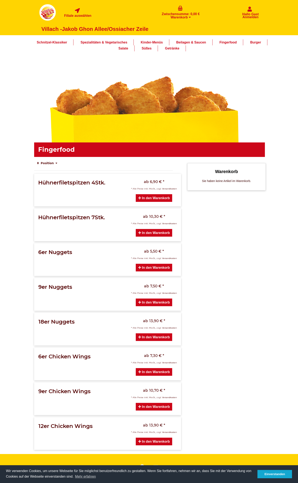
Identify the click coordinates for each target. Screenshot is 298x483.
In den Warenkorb (154, 198)
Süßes (146, 48)
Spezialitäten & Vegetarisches (104, 42)
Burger (255, 42)
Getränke (172, 48)
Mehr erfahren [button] (85, 476)
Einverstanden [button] (274, 474)
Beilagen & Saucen (191, 42)
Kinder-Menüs (152, 42)
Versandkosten (169, 188)
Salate (123, 48)
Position (47, 163)
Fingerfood (228, 42)
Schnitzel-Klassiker (52, 42)
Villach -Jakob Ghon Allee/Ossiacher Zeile (94, 29)
